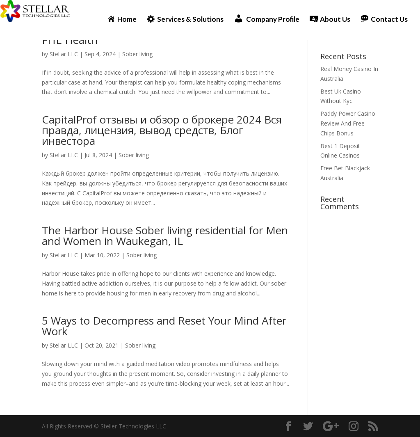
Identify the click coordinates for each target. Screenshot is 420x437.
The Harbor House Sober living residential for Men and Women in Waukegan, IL (165, 235)
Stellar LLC (64, 54)
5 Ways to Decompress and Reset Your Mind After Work (164, 326)
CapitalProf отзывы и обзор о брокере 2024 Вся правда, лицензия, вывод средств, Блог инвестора (162, 130)
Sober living (137, 54)
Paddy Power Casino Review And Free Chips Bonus (347, 123)
